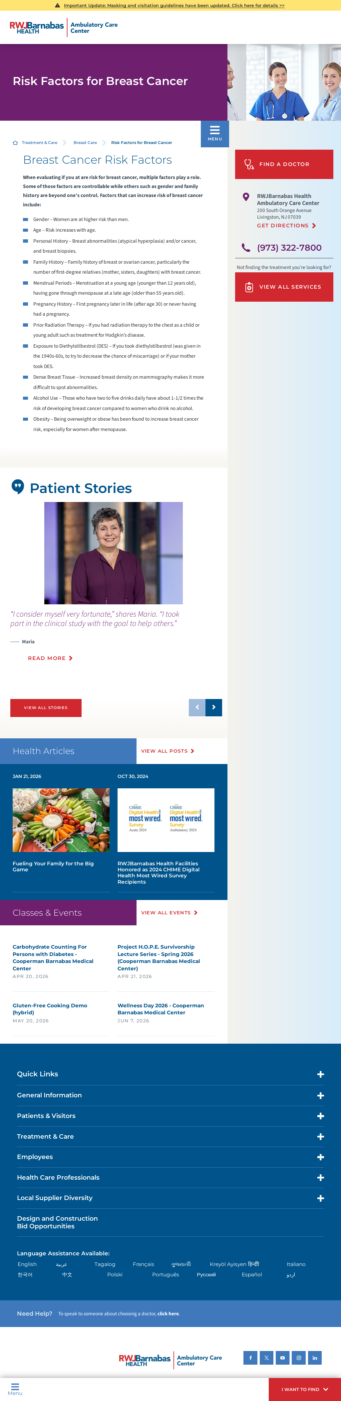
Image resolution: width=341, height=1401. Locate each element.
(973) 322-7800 (289, 247)
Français (143, 1264)
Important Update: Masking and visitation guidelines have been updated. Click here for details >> (174, 5)
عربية (61, 1264)
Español (252, 1274)
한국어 (25, 1274)
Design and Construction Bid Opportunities (57, 1222)
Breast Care (85, 142)
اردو (291, 1274)
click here (168, 1313)
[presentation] (116, 640)
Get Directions (283, 225)
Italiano (296, 1264)
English (27, 1264)
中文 (67, 1274)
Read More (47, 658)
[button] (305, 1389)
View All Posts (164, 751)
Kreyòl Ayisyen (228, 1264)
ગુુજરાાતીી (181, 1264)
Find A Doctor (276, 164)
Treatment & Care (39, 142)
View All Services (282, 287)
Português (165, 1274)
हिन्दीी (253, 1264)
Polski (115, 1274)
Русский (206, 1274)
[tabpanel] (113, 553)
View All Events (166, 913)
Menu (15, 1389)
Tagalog (105, 1264)
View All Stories (46, 707)
